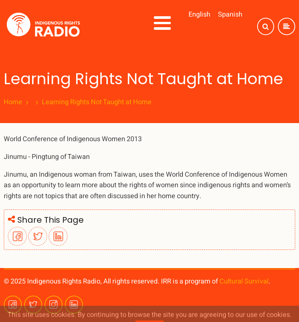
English (199, 14)
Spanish (230, 14)
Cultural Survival (243, 281)
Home (13, 102)
